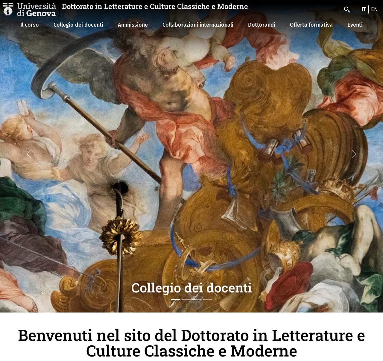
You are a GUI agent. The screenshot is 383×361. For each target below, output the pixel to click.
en (374, 9)
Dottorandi (261, 25)
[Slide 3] (196, 299)
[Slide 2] (186, 299)
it (363, 9)
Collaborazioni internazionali (197, 25)
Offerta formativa (311, 25)
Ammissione (133, 25)
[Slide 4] (207, 299)
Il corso (29, 25)
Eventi (355, 25)
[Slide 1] (175, 299)
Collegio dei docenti (78, 25)
